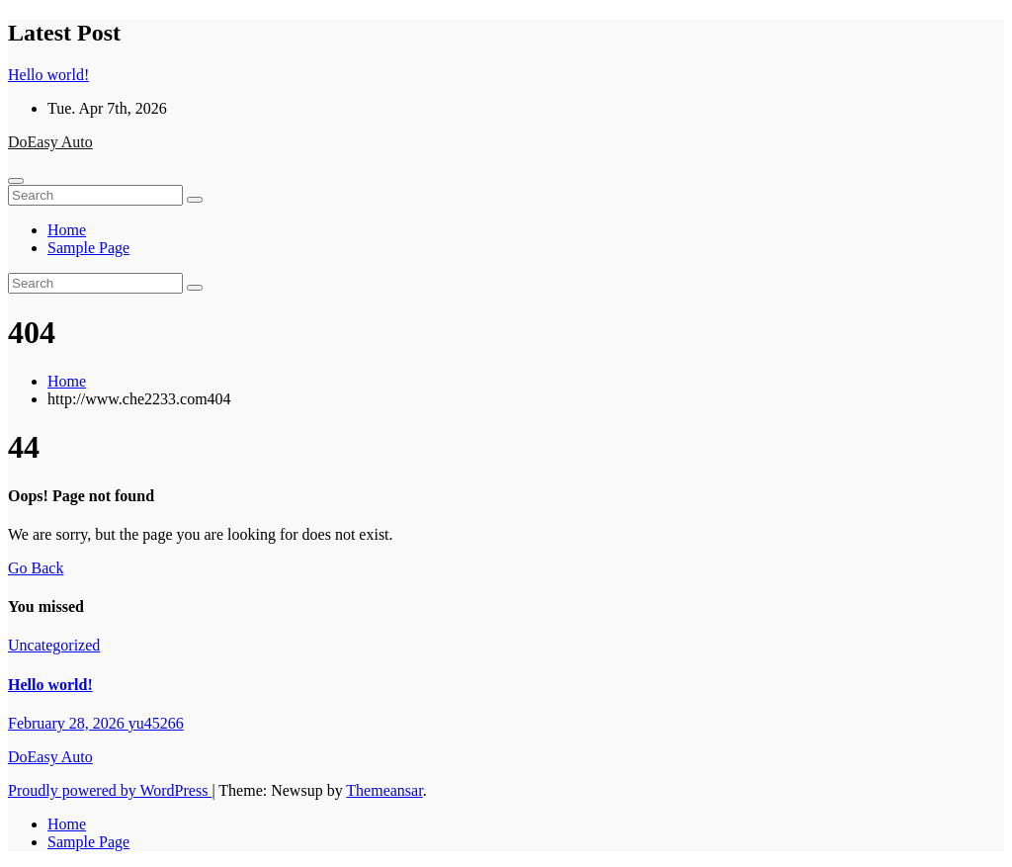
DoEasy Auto (50, 141)
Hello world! (50, 684)
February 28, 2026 (68, 723)
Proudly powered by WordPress (109, 790)
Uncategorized (54, 645)
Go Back (35, 568)
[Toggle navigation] (16, 181)
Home (66, 229)
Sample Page (88, 247)
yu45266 (156, 723)
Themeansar (384, 790)
